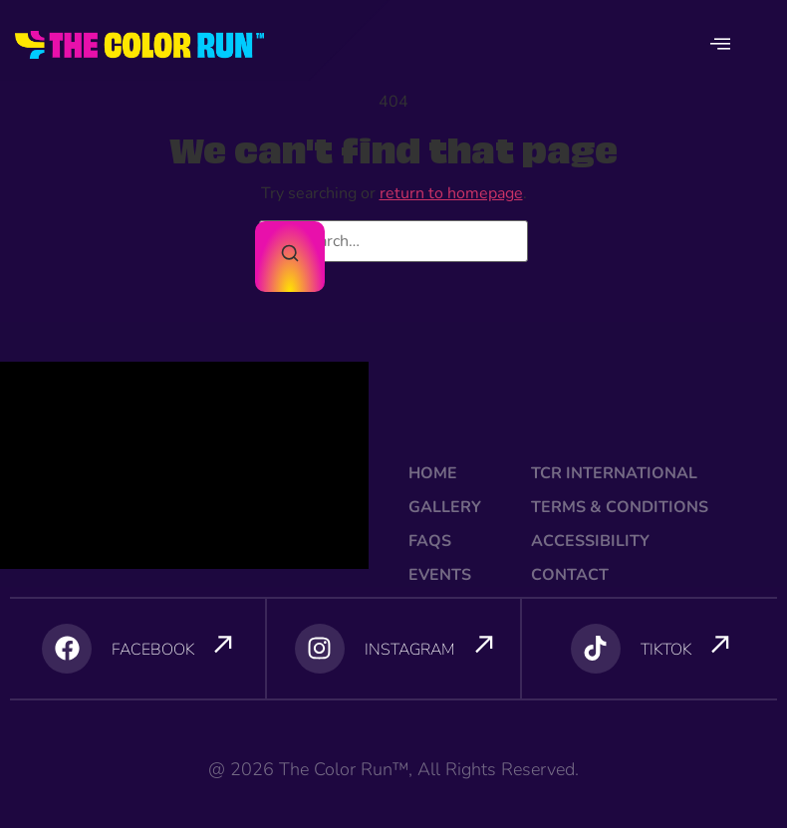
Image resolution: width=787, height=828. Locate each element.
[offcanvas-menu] (720, 45)
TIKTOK (666, 650)
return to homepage (451, 193)
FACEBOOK (153, 650)
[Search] (290, 256)
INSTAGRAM (410, 650)
